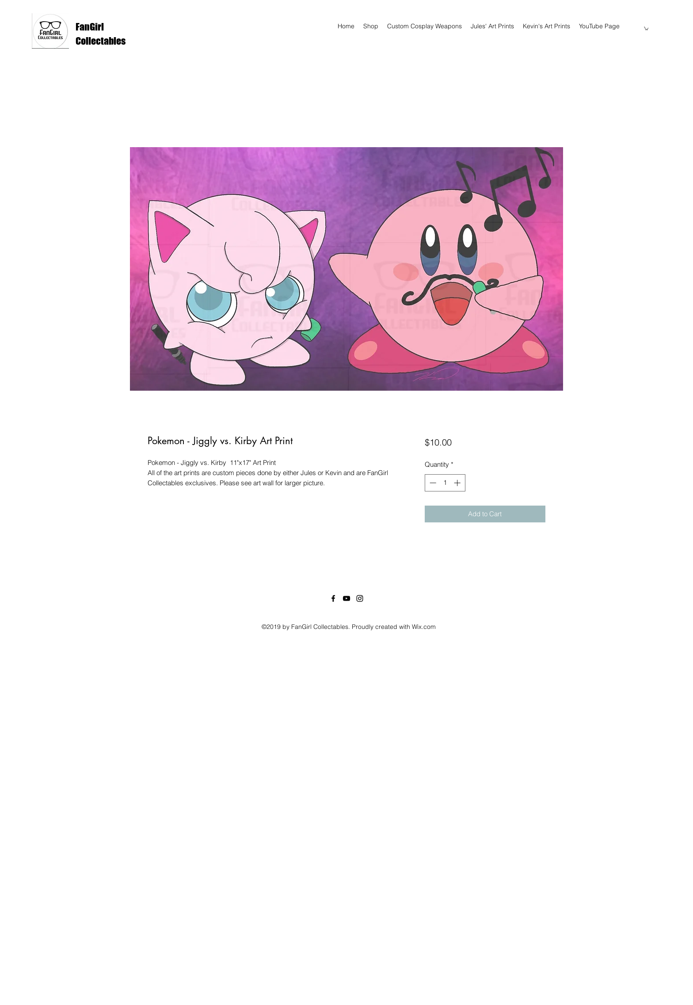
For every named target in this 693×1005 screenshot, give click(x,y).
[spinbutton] (445, 483)
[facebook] (333, 598)
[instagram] (359, 598)
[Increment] (458, 483)
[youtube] (346, 598)
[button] (646, 28)
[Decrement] (432, 483)
